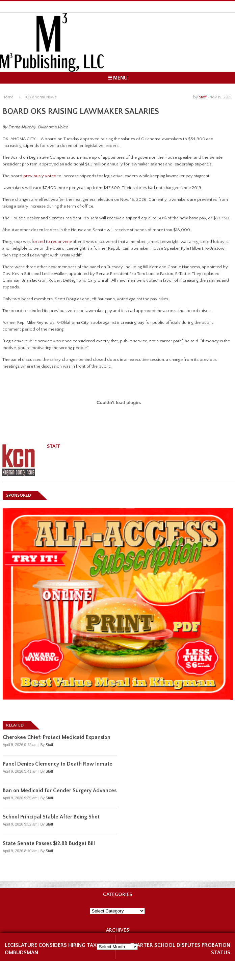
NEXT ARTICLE (214, 938)
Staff (202, 97)
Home (8, 97)
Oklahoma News (41, 97)
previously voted (39, 176)
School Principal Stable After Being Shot (51, 817)
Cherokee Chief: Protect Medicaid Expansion (56, 737)
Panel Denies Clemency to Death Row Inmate (57, 764)
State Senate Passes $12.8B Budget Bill (49, 843)
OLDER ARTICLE (23, 938)
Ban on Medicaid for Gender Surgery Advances (59, 790)
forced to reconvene (52, 241)
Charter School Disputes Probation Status (180, 949)
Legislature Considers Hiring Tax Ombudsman (51, 949)
